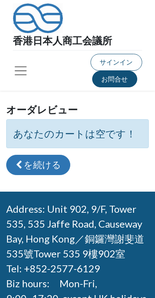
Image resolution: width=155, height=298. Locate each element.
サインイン (116, 62)
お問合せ (114, 79)
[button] (38, 165)
